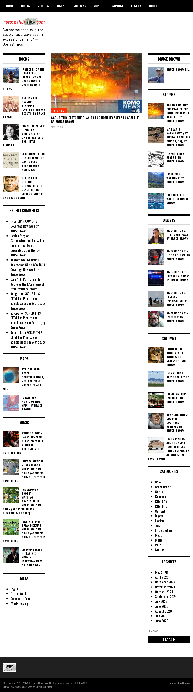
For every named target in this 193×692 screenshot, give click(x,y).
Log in (14, 589)
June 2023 (161, 606)
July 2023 (161, 601)
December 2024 (165, 582)
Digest (61, 6)
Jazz (157, 525)
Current (160, 511)
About (152, 6)
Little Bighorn (164, 530)
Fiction (159, 520)
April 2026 (161, 577)
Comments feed (20, 598)
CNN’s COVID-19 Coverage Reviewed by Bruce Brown (24, 226)
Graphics (117, 6)
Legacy (136, 6)
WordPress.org (19, 603)
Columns (79, 6)
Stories (43, 6)
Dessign (186, 683)
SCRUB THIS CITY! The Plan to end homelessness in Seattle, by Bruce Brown (95, 119)
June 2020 (161, 620)
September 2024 (166, 596)
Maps (158, 535)
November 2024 (165, 586)
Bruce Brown (163, 486)
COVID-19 (161, 501)
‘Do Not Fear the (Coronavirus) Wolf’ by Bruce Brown (27, 284)
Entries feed (18, 593)
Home (10, 6)
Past (158, 545)
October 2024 (164, 591)
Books (25, 6)
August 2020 (163, 611)
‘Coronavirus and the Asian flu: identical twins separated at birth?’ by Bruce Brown (27, 247)
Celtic (159, 491)
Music (97, 6)
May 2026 (161, 572)
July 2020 (161, 615)
